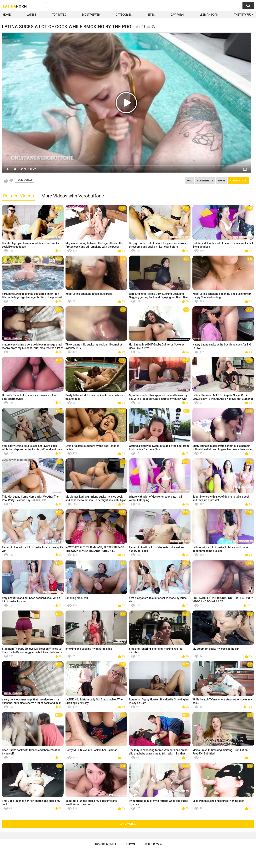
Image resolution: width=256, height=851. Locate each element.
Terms (130, 844)
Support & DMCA (105, 844)
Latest (31, 14)
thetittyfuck (243, 14)
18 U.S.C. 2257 (153, 844)
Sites (151, 14)
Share (221, 180)
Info (189, 180)
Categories (124, 14)
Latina (15, 6)
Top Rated (59, 14)
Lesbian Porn (209, 14)
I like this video (6, 181)
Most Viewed (91, 14)
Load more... (128, 823)
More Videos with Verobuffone (72, 196)
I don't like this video (11, 181)
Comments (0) (238, 180)
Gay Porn (177, 14)
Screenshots (205, 180)
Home (7, 14)
